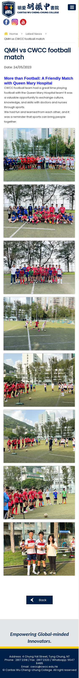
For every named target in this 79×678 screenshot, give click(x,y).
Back (42, 600)
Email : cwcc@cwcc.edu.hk (39, 667)
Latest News (34, 34)
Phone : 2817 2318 (16, 660)
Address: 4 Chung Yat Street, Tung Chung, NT (39, 657)
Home (13, 34)
